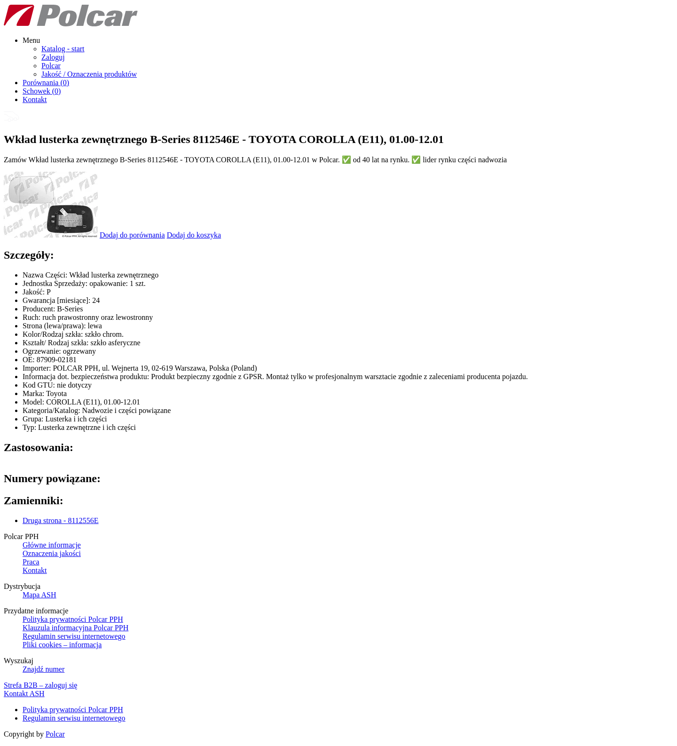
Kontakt (35, 99)
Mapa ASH (39, 595)
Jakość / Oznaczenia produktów (89, 74)
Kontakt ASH (24, 694)
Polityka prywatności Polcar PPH (73, 619)
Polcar (51, 66)
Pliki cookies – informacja (62, 645)
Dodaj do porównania (132, 235)
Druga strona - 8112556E (61, 520)
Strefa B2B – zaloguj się (40, 685)
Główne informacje (52, 545)
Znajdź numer (43, 669)
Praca (31, 562)
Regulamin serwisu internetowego (74, 636)
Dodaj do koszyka (194, 235)
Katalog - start (63, 49)
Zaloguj (53, 57)
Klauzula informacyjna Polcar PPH (75, 628)
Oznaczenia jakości (52, 553)
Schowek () (42, 91)
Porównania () (46, 83)
